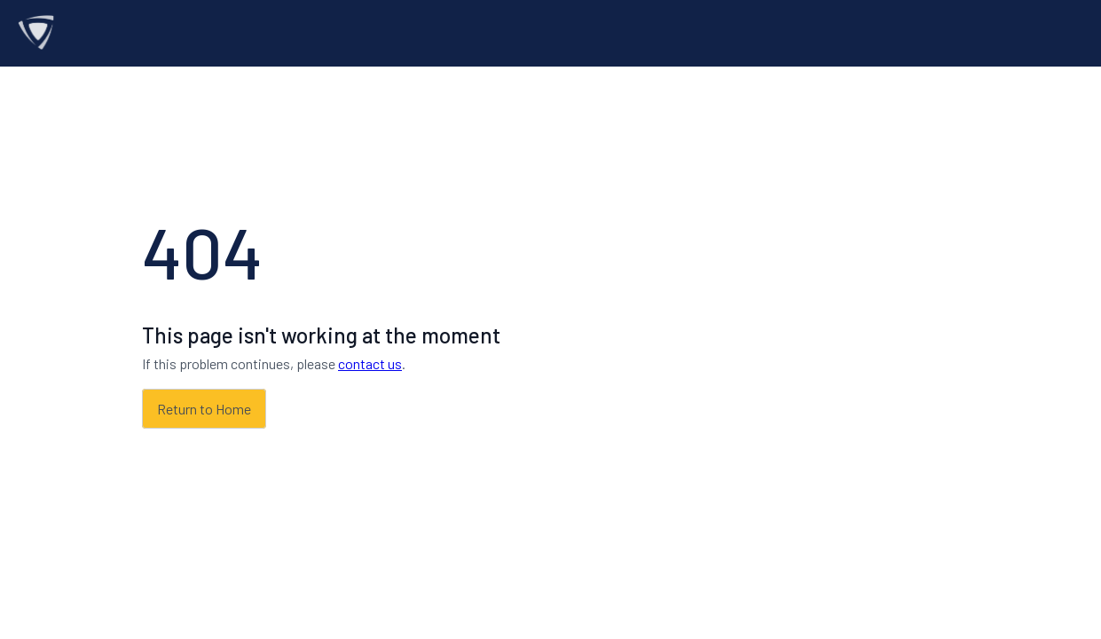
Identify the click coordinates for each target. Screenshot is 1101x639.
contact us (370, 363)
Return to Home (204, 408)
